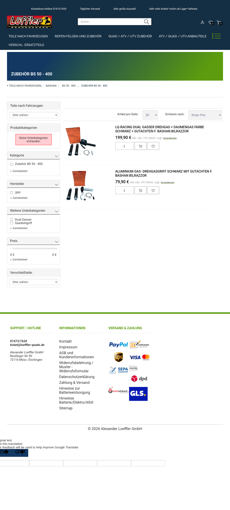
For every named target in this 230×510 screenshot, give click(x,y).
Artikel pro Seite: (127, 114)
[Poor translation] (20, 444)
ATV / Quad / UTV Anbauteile (183, 36)
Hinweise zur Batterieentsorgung (72, 379)
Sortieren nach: (174, 114)
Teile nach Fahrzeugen (28, 36)
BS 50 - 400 (69, 85)
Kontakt (64, 341)
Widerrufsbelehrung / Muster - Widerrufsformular (79, 359)
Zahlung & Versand (72, 372)
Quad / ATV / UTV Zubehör (130, 36)
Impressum (67, 346)
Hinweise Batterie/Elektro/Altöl (80, 386)
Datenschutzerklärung (74, 366)
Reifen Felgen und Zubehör (78, 36)
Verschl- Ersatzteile (26, 45)
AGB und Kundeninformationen (80, 352)
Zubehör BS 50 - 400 (94, 85)
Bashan (51, 85)
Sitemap (65, 391)
